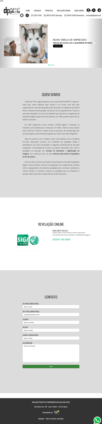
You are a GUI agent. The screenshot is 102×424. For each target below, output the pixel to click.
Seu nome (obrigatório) (51, 305)
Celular (51, 329)
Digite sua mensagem (51, 353)
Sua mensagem (51, 352)
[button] (7, 43)
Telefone (51, 321)
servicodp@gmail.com (93, 15)
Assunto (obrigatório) (51, 337)
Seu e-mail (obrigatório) (51, 313)
